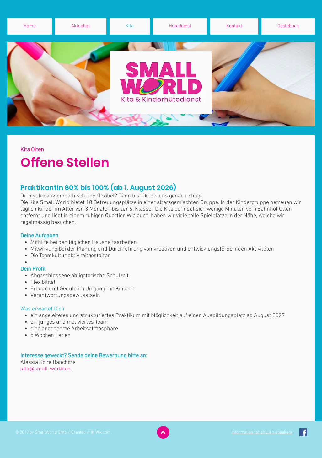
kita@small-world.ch (46, 369)
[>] (163, 432)
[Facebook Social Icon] (303, 432)
